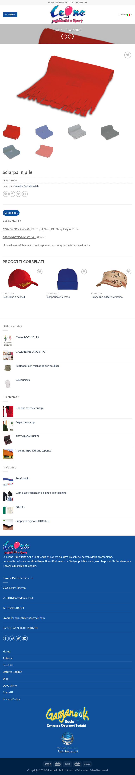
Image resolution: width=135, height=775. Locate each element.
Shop (6, 678)
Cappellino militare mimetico (107, 296)
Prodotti (8, 665)
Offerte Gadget (12, 671)
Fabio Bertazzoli (67, 751)
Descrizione (11, 212)
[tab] (11, 213)
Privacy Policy (11, 699)
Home (58, 30)
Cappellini (74, 30)
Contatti (8, 692)
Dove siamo (10, 685)
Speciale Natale (31, 186)
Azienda (7, 658)
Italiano (125, 14)
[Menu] (10, 14)
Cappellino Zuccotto (58, 296)
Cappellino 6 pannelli (14, 296)
